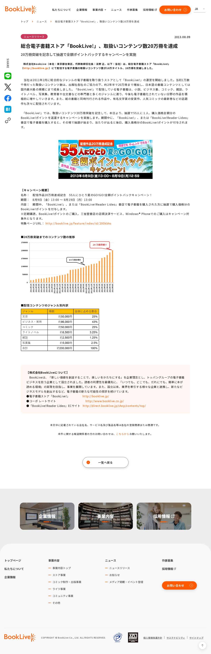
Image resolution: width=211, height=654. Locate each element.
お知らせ (114, 575)
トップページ (12, 560)
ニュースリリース (34, 36)
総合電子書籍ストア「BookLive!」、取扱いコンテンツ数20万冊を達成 (97, 21)
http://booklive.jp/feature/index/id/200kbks (78, 223)
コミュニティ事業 (62, 596)
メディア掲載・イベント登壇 (126, 582)
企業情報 (81, 9)
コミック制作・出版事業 (66, 582)
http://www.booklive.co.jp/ (104, 401)
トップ (25, 21)
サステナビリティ (176, 637)
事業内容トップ (61, 568)
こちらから (122, 434)
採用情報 (148, 9)
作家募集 (132, 9)
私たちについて (61, 9)
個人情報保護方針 (152, 637)
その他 (56, 603)
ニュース (116, 9)
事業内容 (53, 560)
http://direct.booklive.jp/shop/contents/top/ (114, 406)
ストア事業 (59, 575)
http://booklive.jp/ (36, 68)
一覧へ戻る (99, 462)
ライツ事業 (59, 589)
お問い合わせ (175, 10)
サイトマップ (196, 637)
